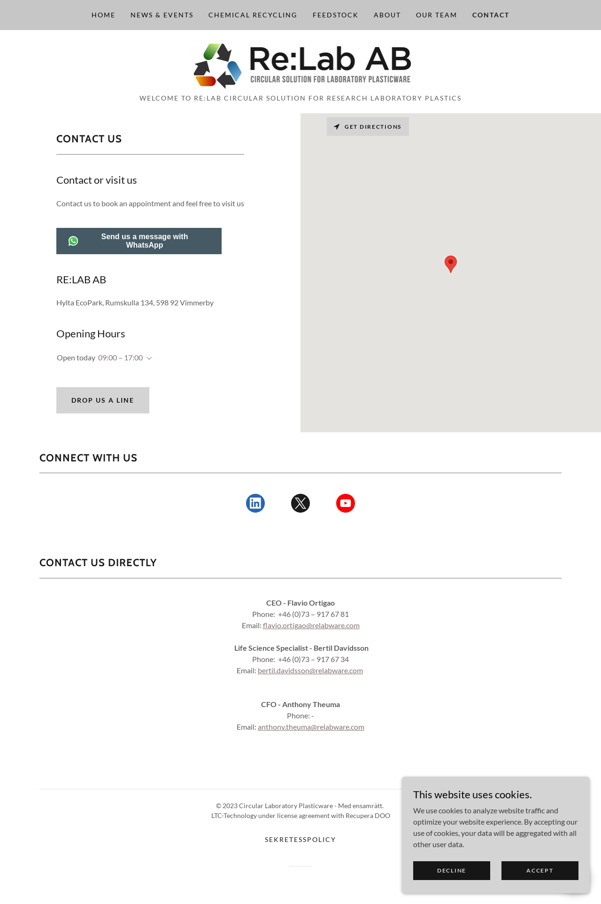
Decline (451, 870)
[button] (147, 358)
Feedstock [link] (336, 15)
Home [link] (104, 15)
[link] (300, 64)
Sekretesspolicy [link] (300, 839)
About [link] (387, 15)
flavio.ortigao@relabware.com (311, 625)
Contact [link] (490, 15)
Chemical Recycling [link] (252, 15)
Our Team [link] (436, 15)
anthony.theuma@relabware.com (311, 726)
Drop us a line (102, 400)
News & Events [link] (162, 15)
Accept (539, 870)
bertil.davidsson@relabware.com (310, 670)
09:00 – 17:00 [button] (120, 357)
